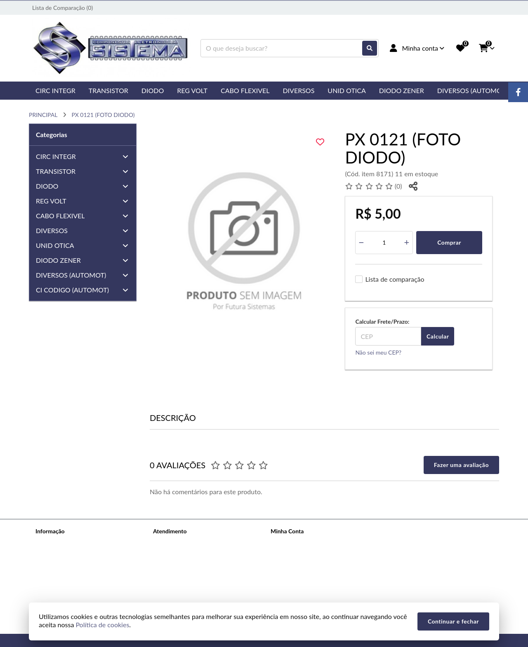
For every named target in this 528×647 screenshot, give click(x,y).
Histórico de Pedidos (297, 552)
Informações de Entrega (65, 552)
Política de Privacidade (63, 563)
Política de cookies (58, 584)
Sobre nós (48, 541)
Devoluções (168, 563)
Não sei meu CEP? (378, 352)
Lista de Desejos (291, 573)
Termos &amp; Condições (67, 573)
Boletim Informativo (296, 563)
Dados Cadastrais (292, 541)
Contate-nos (168, 541)
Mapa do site (169, 552)
